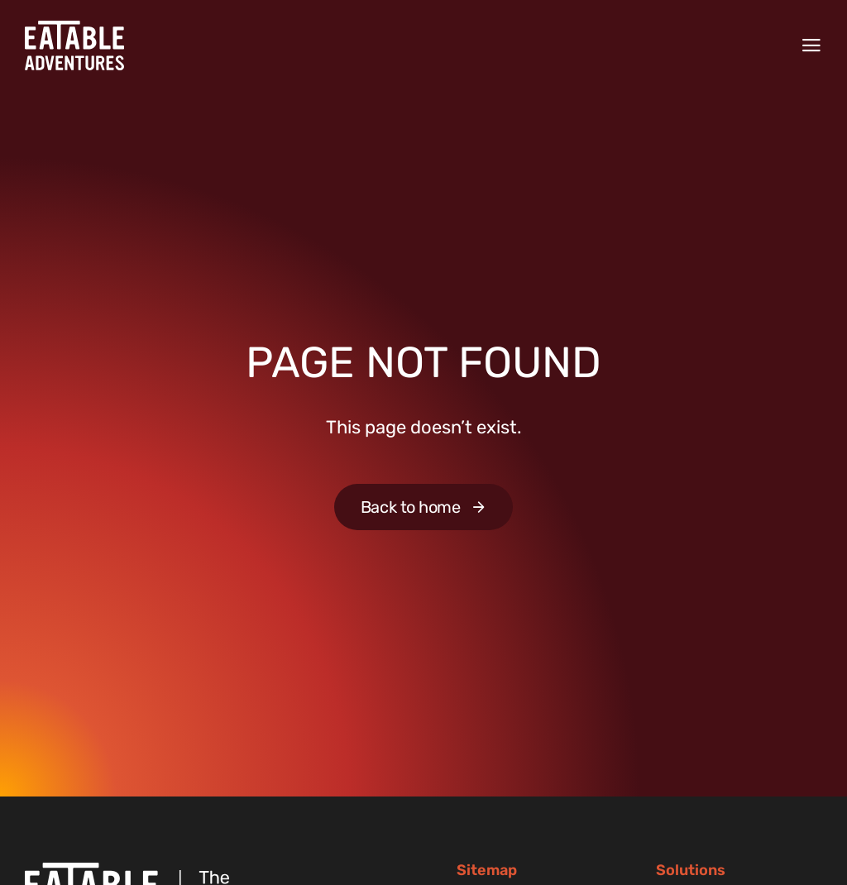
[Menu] (811, 45)
